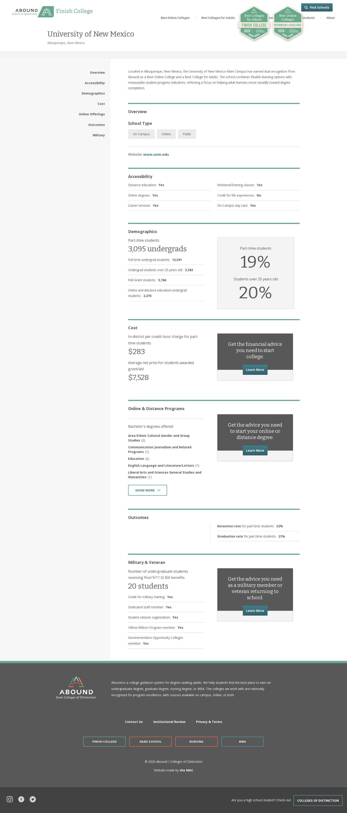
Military (99, 135)
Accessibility (95, 83)
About (330, 18)
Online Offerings (92, 114)
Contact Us (134, 722)
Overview (97, 72)
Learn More (257, 369)
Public (187, 134)
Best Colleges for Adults (218, 18)
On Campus (141, 134)
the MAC (186, 770)
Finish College (104, 742)
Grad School (150, 742)
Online (166, 134)
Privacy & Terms (209, 722)
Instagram (10, 799)
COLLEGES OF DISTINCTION (318, 800)
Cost (101, 104)
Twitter (33, 799)
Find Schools (319, 7)
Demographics (93, 93)
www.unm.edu (156, 154)
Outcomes (96, 125)
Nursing (196, 742)
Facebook (21, 799)
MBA (242, 742)
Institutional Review (169, 722)
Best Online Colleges (175, 18)
